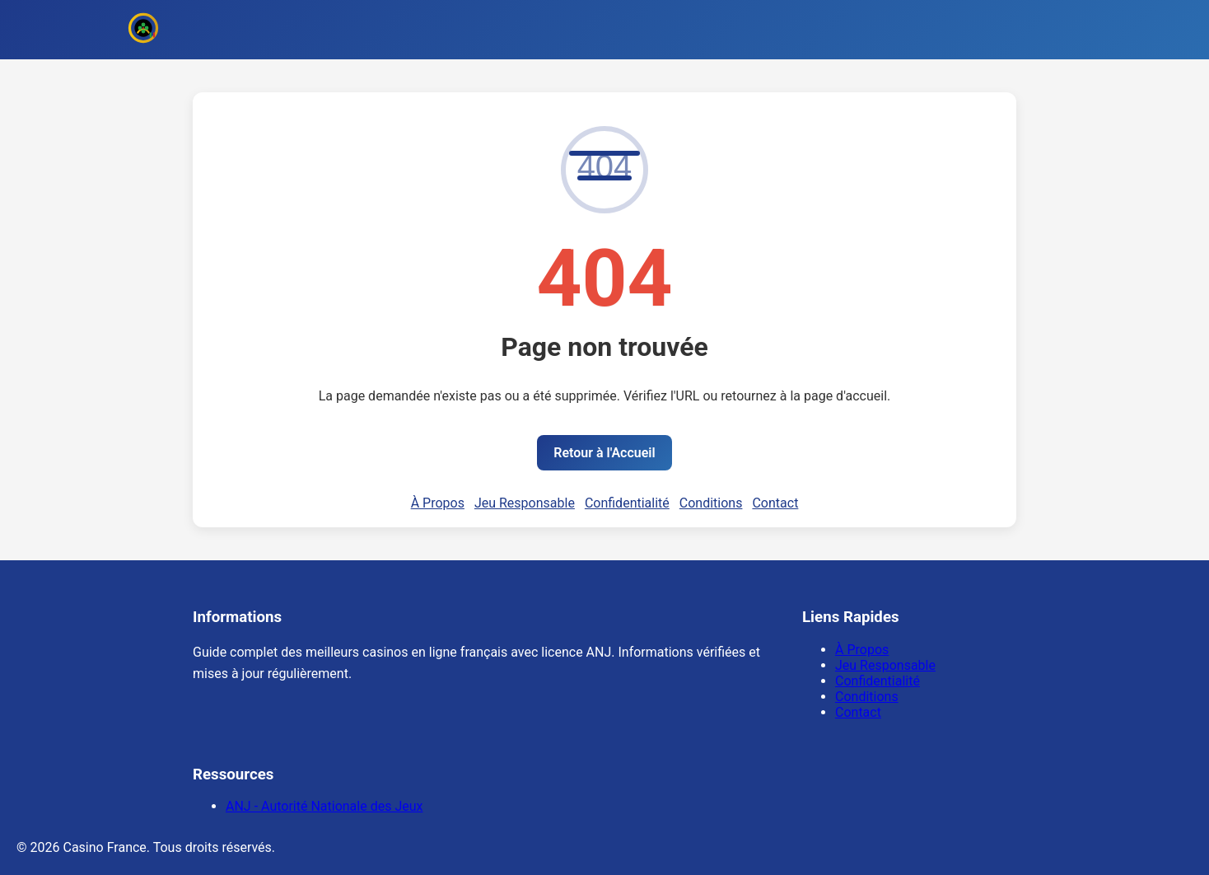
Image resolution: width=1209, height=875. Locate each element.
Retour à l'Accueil (604, 453)
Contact (775, 503)
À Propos (437, 503)
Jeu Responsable (524, 503)
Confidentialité (627, 503)
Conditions (711, 503)
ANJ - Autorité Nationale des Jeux (324, 806)
